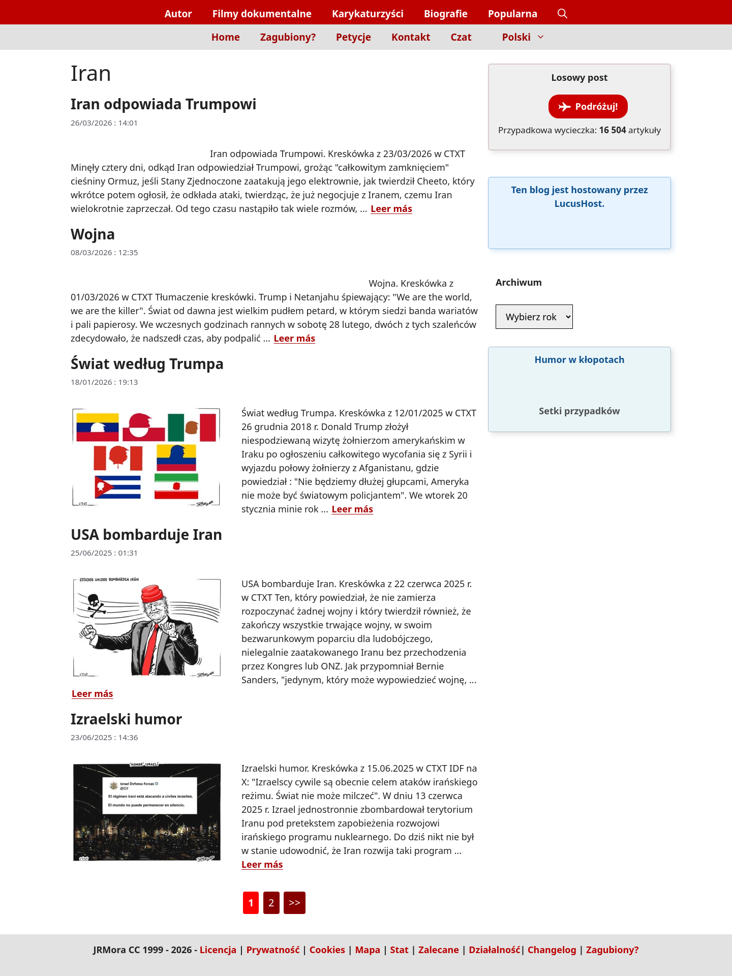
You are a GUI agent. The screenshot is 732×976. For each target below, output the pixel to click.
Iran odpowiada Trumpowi (164, 103)
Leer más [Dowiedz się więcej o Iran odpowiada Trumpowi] (391, 208)
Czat (461, 37)
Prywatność (273, 949)
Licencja (218, 949)
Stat (399, 949)
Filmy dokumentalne (262, 13)
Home (225, 37)
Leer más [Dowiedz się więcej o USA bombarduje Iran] (92, 693)
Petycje (353, 37)
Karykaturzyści (368, 13)
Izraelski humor (126, 718)
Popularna (512, 13)
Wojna (93, 233)
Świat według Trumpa (147, 363)
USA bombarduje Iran (146, 534)
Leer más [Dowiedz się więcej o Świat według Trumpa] (352, 509)
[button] (562, 14)
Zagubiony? (288, 37)
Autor (178, 13)
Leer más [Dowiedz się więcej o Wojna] (295, 338)
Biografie (446, 13)
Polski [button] (529, 37)
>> (294, 902)
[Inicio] (183, 43)
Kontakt (411, 37)
